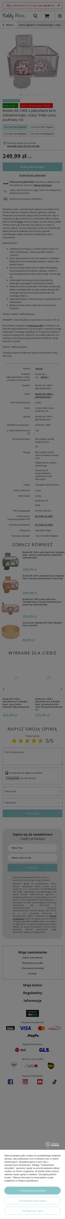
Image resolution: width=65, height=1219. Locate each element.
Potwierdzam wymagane (32, 1200)
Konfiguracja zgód (32, 1210)
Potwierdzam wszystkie (32, 1190)
